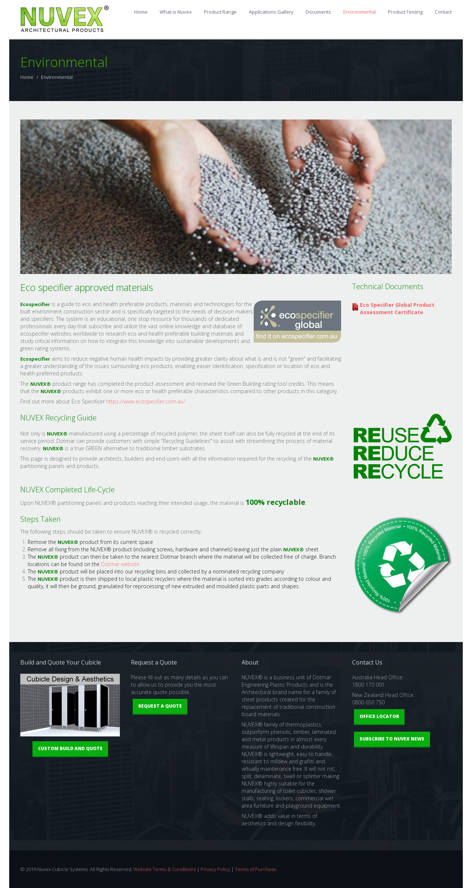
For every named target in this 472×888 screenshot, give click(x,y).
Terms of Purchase (255, 869)
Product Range (220, 11)
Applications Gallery (271, 11)
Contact (443, 11)
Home (141, 11)
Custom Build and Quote (70, 748)
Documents (318, 11)
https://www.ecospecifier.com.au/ (145, 401)
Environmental (359, 11)
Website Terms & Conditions (164, 869)
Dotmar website (120, 564)
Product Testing (405, 11)
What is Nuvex (176, 11)
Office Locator (379, 716)
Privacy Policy (215, 869)
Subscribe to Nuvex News (392, 739)
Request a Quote (160, 706)
